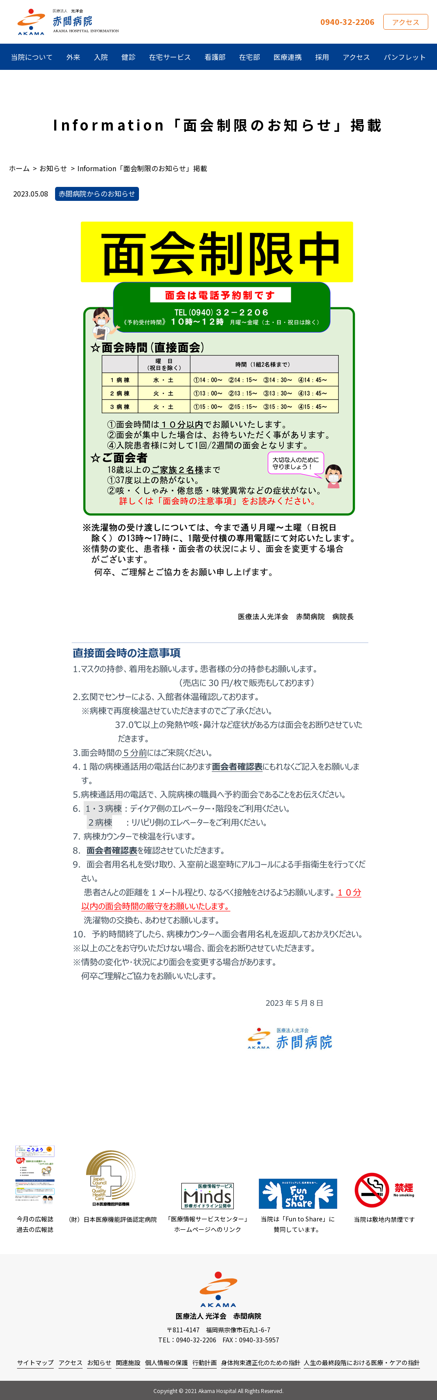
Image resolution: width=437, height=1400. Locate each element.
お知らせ (99, 1362)
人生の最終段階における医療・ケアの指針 (362, 1362)
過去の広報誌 (35, 1229)
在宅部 (249, 57)
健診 (128, 57)
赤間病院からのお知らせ (97, 193)
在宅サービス (170, 57)
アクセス (406, 22)
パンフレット (405, 57)
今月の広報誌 (35, 1218)
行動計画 (204, 1362)
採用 (322, 57)
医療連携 (288, 57)
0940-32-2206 (347, 21)
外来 (73, 57)
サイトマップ (35, 1362)
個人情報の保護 (166, 1362)
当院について (32, 57)
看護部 (215, 57)
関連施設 (128, 1362)
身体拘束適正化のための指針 (261, 1362)
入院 (101, 57)
